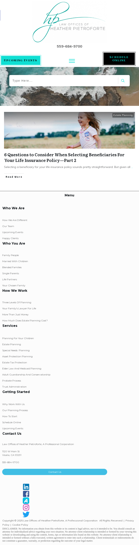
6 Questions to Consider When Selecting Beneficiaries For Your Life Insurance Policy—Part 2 (64, 157)
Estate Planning (123, 115)
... (132, 167)
